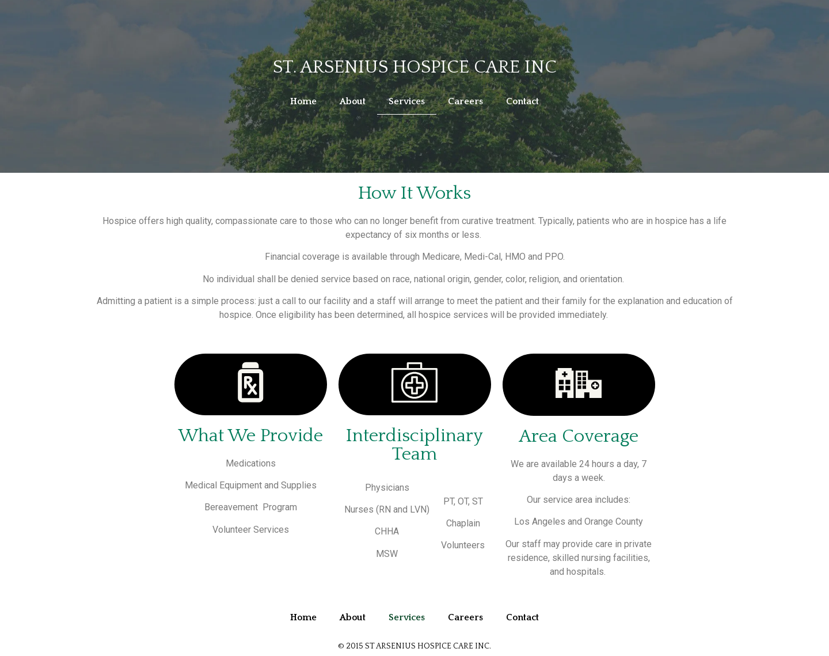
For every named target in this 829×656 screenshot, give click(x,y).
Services (407, 101)
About (353, 101)
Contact (522, 101)
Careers (465, 101)
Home (303, 101)
